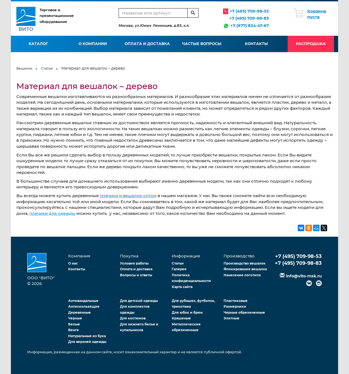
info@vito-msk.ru (304, 276)
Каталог (38, 43)
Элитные (231, 318)
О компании (93, 43)
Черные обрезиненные (244, 312)
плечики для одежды (52, 213)
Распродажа (311, 43)
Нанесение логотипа (242, 275)
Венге (73, 330)
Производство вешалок (245, 263)
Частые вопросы (201, 43)
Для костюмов (133, 318)
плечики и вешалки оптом (128, 195)
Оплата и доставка (147, 43)
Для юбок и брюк (187, 312)
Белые (74, 324)
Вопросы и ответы (136, 275)
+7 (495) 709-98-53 (249, 11)
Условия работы (134, 263)
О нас (73, 263)
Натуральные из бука (87, 336)
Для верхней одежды (87, 342)
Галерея (179, 269)
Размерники (235, 306)
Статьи (47, 68)
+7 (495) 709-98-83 (249, 18)
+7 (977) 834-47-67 (249, 25)
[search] (192, 13)
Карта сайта (182, 287)
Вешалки (24, 68)
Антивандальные (83, 301)
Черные (75, 318)
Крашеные (181, 318)
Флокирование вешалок (245, 269)
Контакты (256, 43)
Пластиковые (236, 301)
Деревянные (79, 312)
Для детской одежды (139, 301)
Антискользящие (84, 306)
